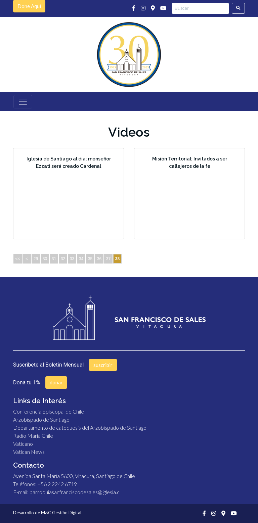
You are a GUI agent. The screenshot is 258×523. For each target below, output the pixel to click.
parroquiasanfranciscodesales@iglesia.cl (75, 492)
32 (63, 258)
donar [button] (56, 382)
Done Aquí (29, 6)
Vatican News (29, 451)
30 (45, 258)
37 (108, 258)
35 (90, 258)
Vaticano (23, 443)
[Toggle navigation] (22, 101)
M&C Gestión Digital (61, 512)
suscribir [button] (103, 365)
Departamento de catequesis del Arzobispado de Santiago (79, 427)
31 (54, 258)
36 (99, 258)
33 (72, 258)
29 (36, 258)
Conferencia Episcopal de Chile (48, 411)
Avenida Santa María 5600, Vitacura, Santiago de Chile (74, 476)
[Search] (200, 8)
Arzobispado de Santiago (41, 419)
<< (17, 258)
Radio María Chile (33, 435)
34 (81, 258)
